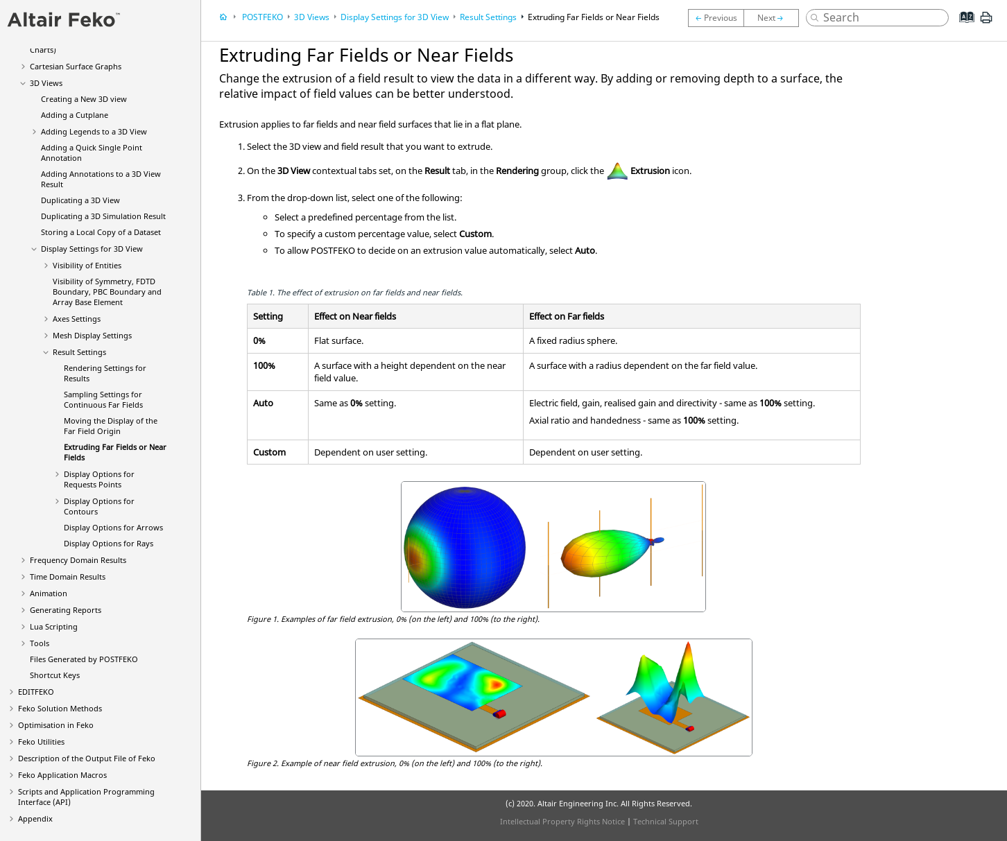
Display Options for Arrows (113, 527)
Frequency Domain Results (78, 560)
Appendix (35, 818)
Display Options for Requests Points (99, 479)
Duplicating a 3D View (80, 200)
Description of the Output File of (86, 758)
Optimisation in (56, 725)
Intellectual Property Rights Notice (562, 821)
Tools (39, 643)
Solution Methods (60, 708)
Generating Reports (65, 610)
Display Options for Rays (108, 543)
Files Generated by (84, 659)
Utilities (41, 741)
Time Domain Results (67, 576)
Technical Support (665, 821)
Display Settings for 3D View (92, 248)
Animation (48, 593)
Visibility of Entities (87, 265)
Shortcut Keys (55, 675)
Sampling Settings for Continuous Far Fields (103, 399)
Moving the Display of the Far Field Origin (110, 425)
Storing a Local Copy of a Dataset (101, 232)
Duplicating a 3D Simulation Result (103, 216)
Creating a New (84, 99)
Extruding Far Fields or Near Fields (594, 17)
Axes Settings (77, 318)
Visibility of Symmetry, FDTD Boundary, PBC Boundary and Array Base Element (107, 291)
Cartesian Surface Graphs (75, 66)
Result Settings (79, 352)
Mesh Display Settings (92, 335)
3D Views (46, 83)
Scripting (54, 626)
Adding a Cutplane (74, 115)
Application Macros (62, 775)
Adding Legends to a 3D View (94, 131)
